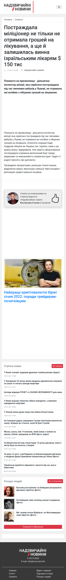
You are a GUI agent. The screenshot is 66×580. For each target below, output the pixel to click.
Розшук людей (44, 576)
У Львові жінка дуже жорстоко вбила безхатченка (29, 412)
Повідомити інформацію (33, 527)
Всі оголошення (55, 481)
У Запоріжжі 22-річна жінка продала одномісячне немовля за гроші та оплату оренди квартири (33, 382)
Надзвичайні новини (34, 70)
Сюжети (19, 19)
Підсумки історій (45, 573)
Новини (12, 570)
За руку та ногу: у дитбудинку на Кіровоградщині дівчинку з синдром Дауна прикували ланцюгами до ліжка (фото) (32, 455)
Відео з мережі (44, 570)
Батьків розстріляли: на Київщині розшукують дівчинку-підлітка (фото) (39, 488)
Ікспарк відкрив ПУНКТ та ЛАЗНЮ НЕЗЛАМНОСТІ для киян (33, 392)
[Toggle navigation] (59, 7)
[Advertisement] (33, 232)
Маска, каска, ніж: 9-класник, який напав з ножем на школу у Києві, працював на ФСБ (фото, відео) (30, 432)
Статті (12, 573)
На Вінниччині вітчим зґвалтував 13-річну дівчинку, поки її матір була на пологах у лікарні (32, 444)
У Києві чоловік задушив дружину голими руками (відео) (32, 372)
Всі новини (57, 366)
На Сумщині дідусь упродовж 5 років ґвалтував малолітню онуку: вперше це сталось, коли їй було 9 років (33, 421)
